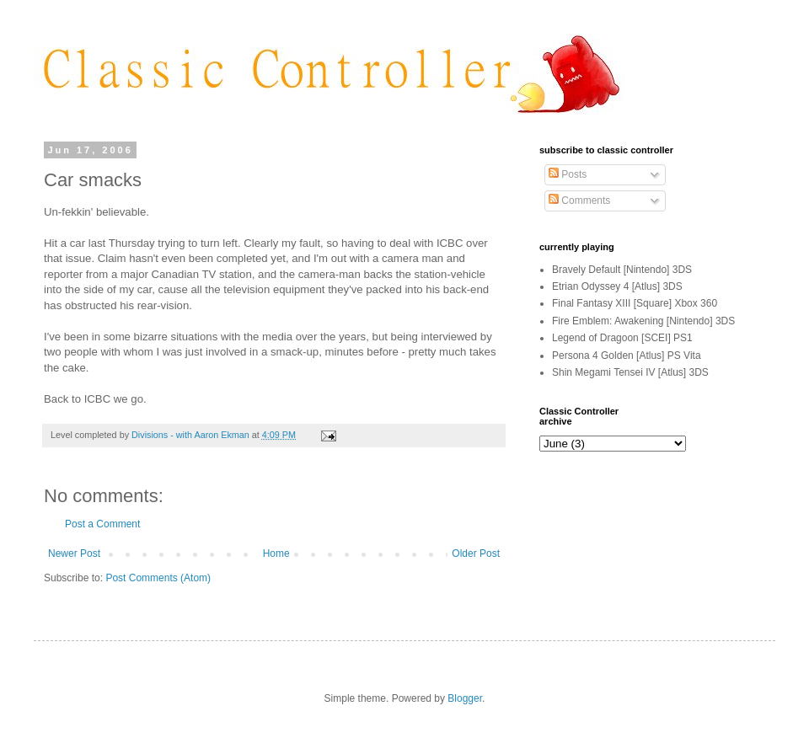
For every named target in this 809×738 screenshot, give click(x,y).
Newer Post (74, 553)
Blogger (464, 698)
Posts (568, 174)
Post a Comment (102, 524)
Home (276, 553)
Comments (579, 200)
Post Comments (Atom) (158, 578)
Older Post (476, 553)
